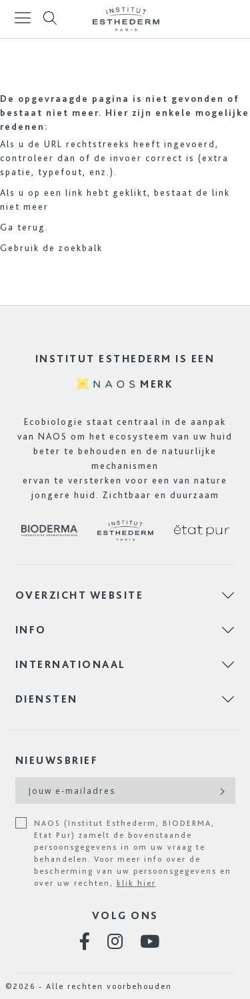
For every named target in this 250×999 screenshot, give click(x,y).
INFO (31, 629)
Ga (7, 227)
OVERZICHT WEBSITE (79, 595)
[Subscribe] (221, 790)
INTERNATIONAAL (70, 664)
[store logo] (126, 19)
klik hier (136, 883)
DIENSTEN (46, 699)
